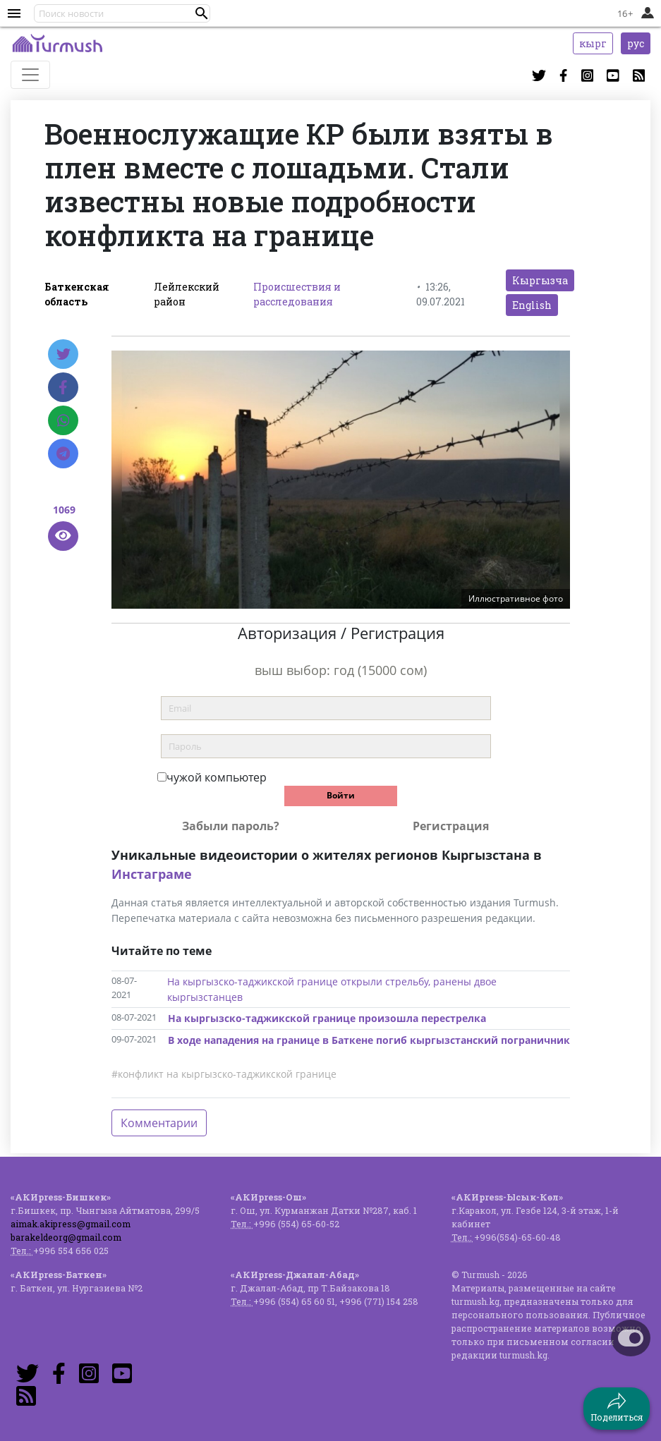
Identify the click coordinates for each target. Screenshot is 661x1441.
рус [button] (635, 43)
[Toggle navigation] (30, 75)
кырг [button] (593, 43)
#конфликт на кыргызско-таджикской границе (223, 1074)
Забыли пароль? (230, 826)
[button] (201, 13)
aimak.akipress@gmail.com (71, 1223)
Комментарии (159, 1123)
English (532, 305)
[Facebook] (63, 387)
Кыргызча (540, 280)
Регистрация (451, 826)
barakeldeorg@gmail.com (66, 1237)
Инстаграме (151, 873)
